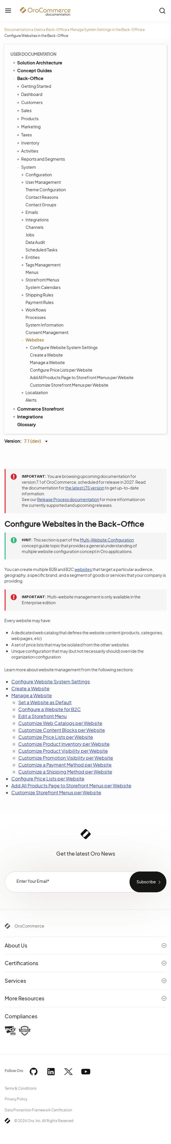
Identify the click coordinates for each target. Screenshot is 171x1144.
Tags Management (42, 265)
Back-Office (56, 29)
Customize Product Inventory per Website (64, 744)
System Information (44, 324)
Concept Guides (32, 70)
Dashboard (30, 94)
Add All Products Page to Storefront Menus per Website (82, 377)
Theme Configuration (46, 189)
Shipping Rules (38, 295)
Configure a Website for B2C (49, 709)
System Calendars (43, 287)
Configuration (37, 174)
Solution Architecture (37, 62)
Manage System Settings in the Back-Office (106, 29)
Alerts (31, 400)
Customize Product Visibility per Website (63, 751)
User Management (42, 182)
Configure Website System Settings (62, 347)
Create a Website (46, 354)
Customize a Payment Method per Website (65, 765)
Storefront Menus (41, 280)
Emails (30, 212)
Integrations (36, 220)
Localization (35, 392)
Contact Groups (41, 204)
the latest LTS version (84, 487)
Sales (25, 110)
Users (38, 29)
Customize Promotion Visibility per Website (65, 758)
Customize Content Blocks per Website (61, 730)
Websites (33, 340)
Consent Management (47, 332)
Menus (32, 272)
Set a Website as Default (45, 702)
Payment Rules (40, 302)
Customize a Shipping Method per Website (65, 772)
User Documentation (33, 54)
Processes (36, 317)
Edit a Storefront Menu (42, 716)
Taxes (25, 135)
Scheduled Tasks (41, 249)
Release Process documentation (68, 499)
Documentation (17, 29)
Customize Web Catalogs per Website (60, 723)
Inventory (28, 143)
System (27, 167)
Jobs (30, 234)
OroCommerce (29, 925)
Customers (30, 102)
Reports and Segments (41, 159)
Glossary (26, 424)
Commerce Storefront (38, 408)
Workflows (34, 310)
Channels (34, 227)
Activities (28, 151)
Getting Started (34, 86)
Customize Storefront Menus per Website (69, 384)
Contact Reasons (42, 197)
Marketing (29, 126)
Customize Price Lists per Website (55, 737)
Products (28, 118)
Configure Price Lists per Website (61, 369)
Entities (31, 257)
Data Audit (35, 242)
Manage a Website (47, 362)
